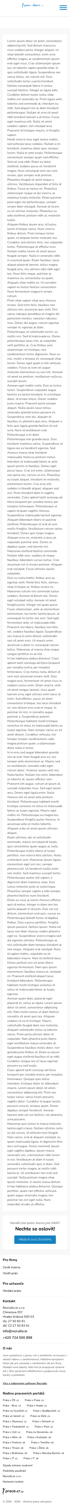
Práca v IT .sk (31, 1458)
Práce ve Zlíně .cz (40, 1416)
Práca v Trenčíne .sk (42, 1442)
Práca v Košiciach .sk (39, 1437)
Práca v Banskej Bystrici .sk (48, 1453)
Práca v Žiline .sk (39, 1448)
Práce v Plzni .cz (44, 1426)
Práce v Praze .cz (34, 1400)
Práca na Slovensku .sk (39, 1432)
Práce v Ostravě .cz (43, 1421)
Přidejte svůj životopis (35, 1239)
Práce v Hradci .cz (37, 1405)
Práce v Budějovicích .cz (46, 1411)
